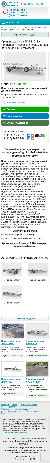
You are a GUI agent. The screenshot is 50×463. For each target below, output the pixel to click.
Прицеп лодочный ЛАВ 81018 (35, 342)
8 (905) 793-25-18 (17, 12)
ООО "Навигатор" (25, 438)
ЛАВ (38, 27)
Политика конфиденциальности (15, 432)
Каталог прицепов (17, 27)
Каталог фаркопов (9, 407)
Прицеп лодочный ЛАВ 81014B (10, 342)
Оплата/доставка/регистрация (14, 409)
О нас (14, 405)
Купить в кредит (15, 116)
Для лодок (30, 27)
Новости (5, 405)
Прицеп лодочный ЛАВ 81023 (10, 380)
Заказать (11, 109)
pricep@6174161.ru (33, 4)
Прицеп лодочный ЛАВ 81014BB (35, 380)
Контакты (5, 413)
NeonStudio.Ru (22, 459)
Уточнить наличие (16, 102)
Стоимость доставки (17, 123)
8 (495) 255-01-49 (17, 15)
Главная (4, 27)
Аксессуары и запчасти (11, 411)
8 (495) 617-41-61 (17, 9)
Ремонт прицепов (33, 411)
